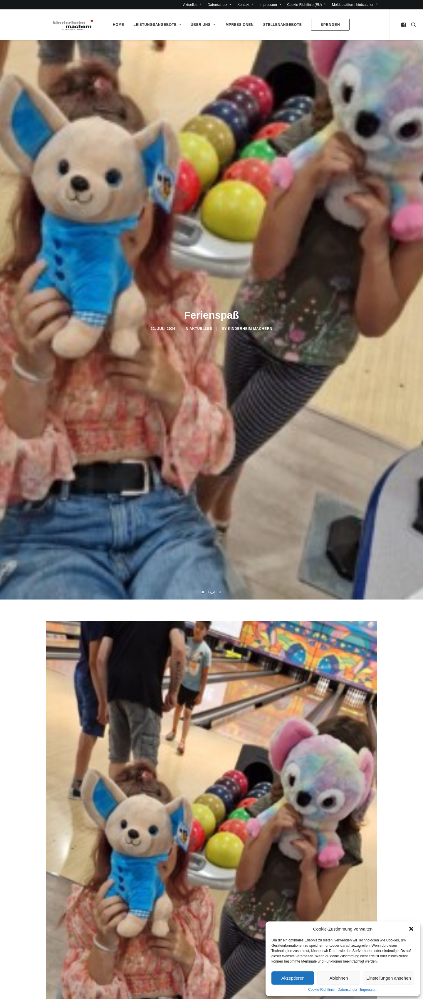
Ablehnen (338, 978)
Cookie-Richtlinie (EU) (306, 5)
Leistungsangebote (157, 25)
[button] (411, 929)
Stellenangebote (282, 25)
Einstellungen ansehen (388, 978)
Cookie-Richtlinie (321, 990)
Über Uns (202, 25)
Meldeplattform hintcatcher (354, 5)
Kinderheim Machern (250, 329)
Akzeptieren (292, 978)
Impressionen (238, 25)
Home (118, 25)
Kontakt (245, 5)
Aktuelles (192, 5)
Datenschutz (347, 990)
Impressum (368, 990)
